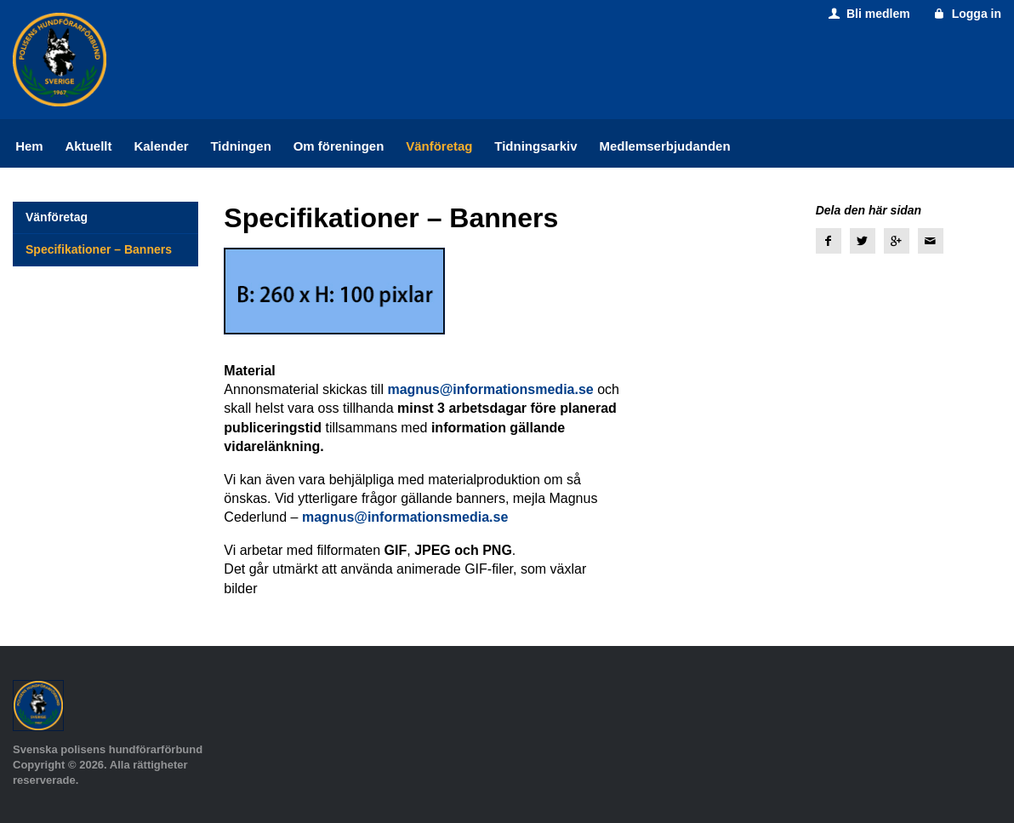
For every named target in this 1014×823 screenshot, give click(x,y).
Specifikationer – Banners (99, 249)
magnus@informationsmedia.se (490, 389)
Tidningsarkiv (535, 146)
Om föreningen (339, 146)
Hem (29, 146)
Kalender (161, 146)
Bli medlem (867, 13)
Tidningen (240, 146)
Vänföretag (439, 146)
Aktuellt (89, 146)
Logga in (966, 13)
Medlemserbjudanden (664, 146)
